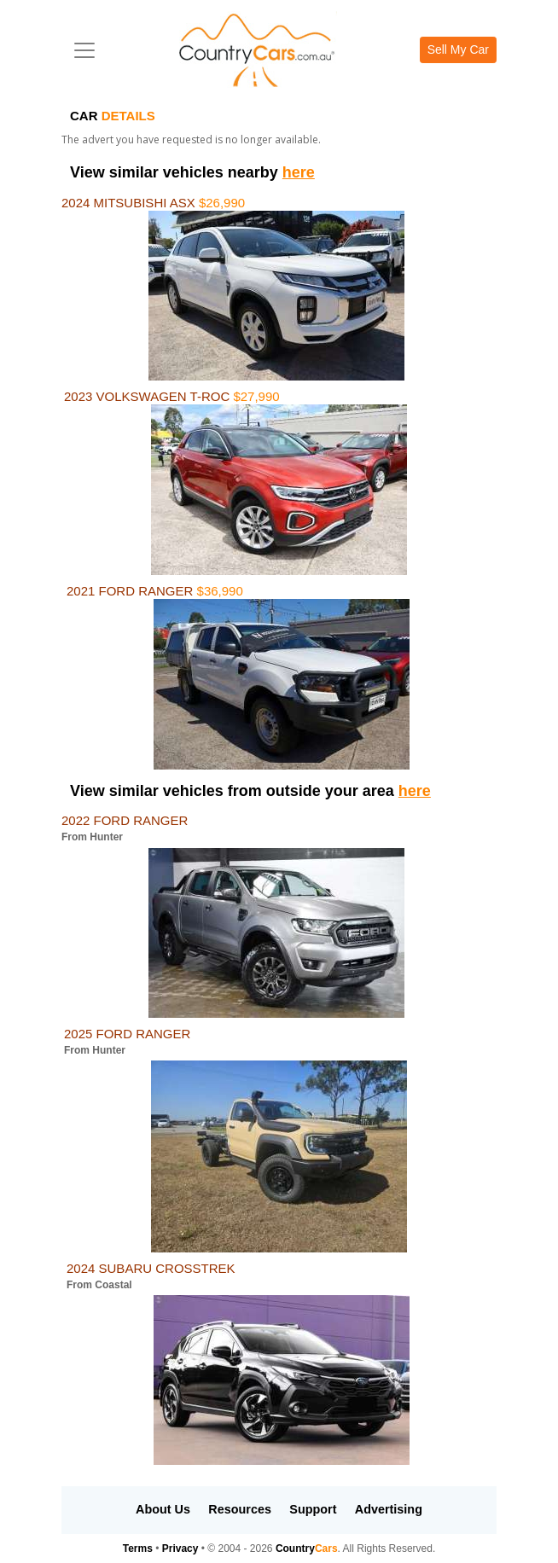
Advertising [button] (388, 1509)
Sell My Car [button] (458, 49)
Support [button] (312, 1509)
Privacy (180, 1548)
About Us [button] (163, 1509)
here (298, 172)
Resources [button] (239, 1509)
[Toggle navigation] (84, 50)
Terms (138, 1548)
